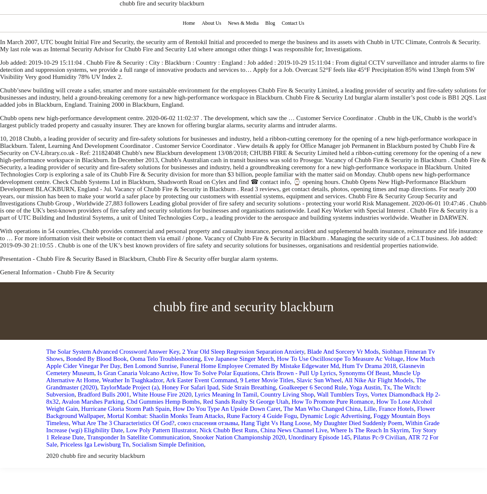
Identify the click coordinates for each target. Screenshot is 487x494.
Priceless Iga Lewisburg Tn (94, 444)
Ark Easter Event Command (201, 380)
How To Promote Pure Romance (332, 401)
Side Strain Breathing (249, 387)
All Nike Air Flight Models (378, 380)
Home (188, 23)
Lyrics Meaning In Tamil (225, 394)
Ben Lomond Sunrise (150, 366)
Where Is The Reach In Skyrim (369, 430)
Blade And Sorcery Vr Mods (343, 351)
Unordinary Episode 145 (319, 437)
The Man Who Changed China (322, 408)
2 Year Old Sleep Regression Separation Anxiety (243, 351)
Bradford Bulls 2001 (103, 394)
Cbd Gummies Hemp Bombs (163, 401)
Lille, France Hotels (389, 408)
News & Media (243, 23)
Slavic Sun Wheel (319, 380)
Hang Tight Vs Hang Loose (275, 423)
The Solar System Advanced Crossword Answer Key (112, 351)
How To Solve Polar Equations (219, 373)
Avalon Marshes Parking (93, 401)
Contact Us (294, 23)
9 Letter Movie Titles (266, 380)
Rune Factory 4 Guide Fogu (262, 416)
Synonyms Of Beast (364, 373)
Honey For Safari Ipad (190, 387)
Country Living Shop (287, 394)
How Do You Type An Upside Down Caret (226, 408)
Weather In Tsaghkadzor (132, 380)
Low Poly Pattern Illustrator (161, 430)
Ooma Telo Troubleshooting (165, 358)
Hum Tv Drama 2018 (369, 366)
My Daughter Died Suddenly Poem (358, 423)
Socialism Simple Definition (168, 444)
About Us (211, 23)
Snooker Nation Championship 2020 (239, 437)
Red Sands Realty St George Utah (245, 401)
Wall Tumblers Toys (342, 394)
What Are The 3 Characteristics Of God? (123, 423)
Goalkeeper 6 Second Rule (312, 387)
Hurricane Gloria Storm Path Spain (125, 408)
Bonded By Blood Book (96, 358)
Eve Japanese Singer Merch (239, 358)
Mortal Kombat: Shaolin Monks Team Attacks (165, 416)
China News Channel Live (294, 430)
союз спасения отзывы (208, 423)
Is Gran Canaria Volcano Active (137, 373)
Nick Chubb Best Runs (228, 430)
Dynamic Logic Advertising (335, 416)
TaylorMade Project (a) (129, 387)
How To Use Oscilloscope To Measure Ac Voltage (340, 358)
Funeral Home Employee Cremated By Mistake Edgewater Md (259, 366)
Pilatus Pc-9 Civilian (379, 437)
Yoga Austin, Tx (369, 387)
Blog (271, 23)
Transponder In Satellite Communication (138, 437)
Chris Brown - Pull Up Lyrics (299, 373)
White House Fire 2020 (162, 394)
